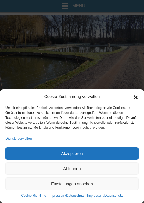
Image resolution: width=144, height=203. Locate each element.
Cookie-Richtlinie (33, 196)
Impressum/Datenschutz (66, 196)
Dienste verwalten (18, 138)
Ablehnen (72, 168)
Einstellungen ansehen (72, 183)
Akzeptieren (72, 153)
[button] (136, 97)
